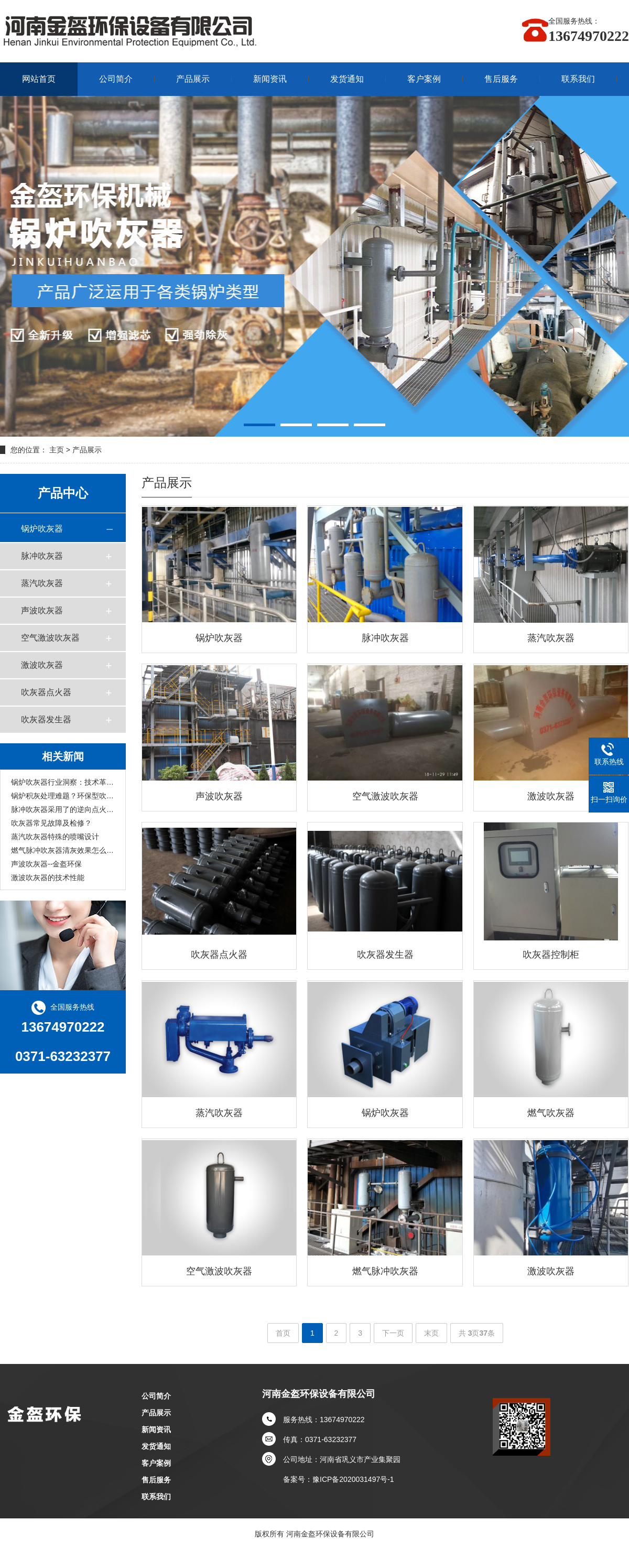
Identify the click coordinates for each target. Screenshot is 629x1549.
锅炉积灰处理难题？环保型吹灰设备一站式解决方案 (63, 796)
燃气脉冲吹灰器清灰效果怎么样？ (63, 850)
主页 (56, 450)
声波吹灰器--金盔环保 (46, 864)
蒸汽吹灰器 (42, 583)
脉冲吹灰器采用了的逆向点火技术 (63, 809)
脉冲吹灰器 (42, 555)
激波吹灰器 (42, 664)
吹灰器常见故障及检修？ (51, 823)
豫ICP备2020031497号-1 (353, 1479)
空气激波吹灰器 (50, 637)
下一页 (393, 1333)
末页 (431, 1333)
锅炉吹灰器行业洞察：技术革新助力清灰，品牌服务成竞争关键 (63, 782)
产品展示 (193, 78)
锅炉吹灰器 (42, 528)
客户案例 (424, 78)
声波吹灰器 (42, 610)
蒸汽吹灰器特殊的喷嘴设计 (55, 836)
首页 (283, 1333)
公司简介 (116, 78)
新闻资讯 (270, 78)
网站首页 (39, 78)
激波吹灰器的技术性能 (47, 877)
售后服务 (501, 78)
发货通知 (347, 78)
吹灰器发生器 (46, 719)
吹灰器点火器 (46, 692)
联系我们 (578, 78)
